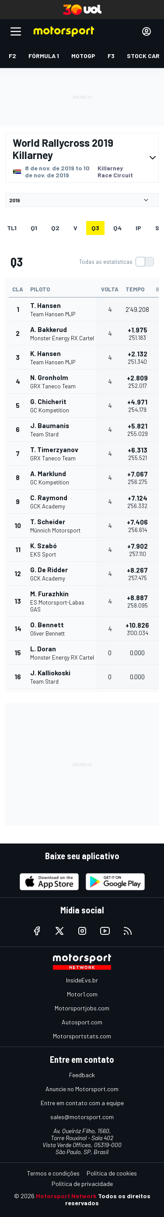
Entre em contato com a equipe (82, 1102)
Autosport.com (82, 1022)
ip (138, 228)
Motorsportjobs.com (82, 1008)
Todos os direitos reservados (107, 1199)
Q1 (34, 228)
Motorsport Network (66, 1196)
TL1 (12, 228)
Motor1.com (82, 994)
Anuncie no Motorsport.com (82, 1089)
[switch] (116, 261)
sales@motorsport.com (82, 1116)
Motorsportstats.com (82, 1036)
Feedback (82, 1075)
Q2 (55, 228)
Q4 (117, 228)
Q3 (95, 228)
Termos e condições (53, 1173)
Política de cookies (112, 1173)
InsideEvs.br (82, 980)
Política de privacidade (82, 1183)
